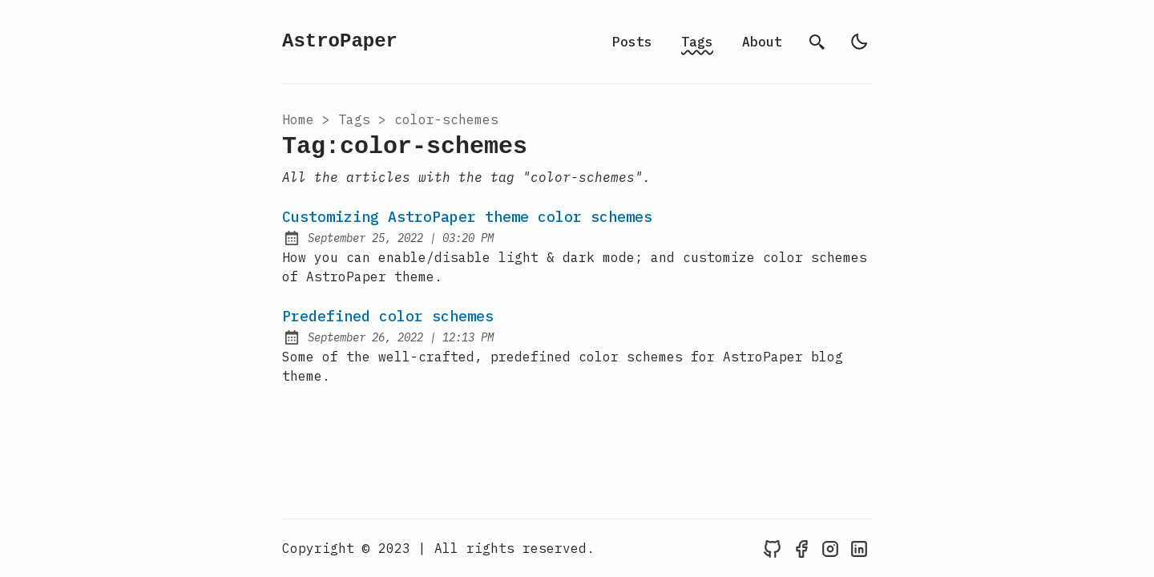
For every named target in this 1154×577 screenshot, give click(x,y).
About (762, 42)
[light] (859, 41)
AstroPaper (339, 41)
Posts (632, 42)
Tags (697, 42)
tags (354, 119)
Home (298, 119)
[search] (817, 41)
